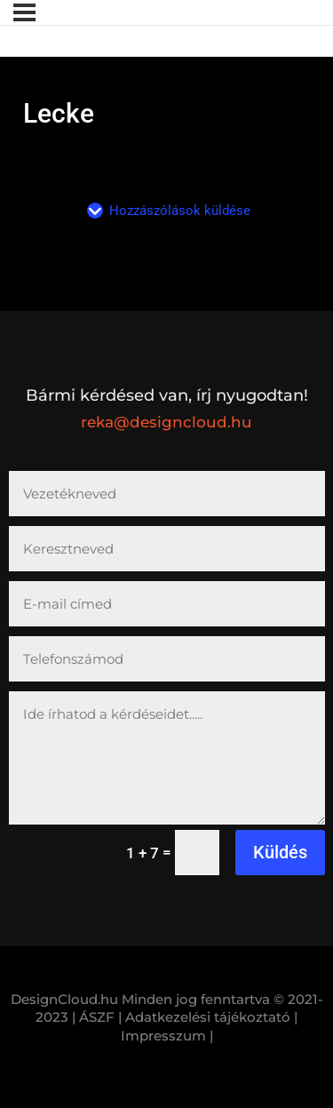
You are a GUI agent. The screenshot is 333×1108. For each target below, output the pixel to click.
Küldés (280, 852)
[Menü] (24, 12)
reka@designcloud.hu (166, 422)
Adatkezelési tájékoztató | (211, 1016)
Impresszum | (167, 1035)
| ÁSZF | (97, 1016)
